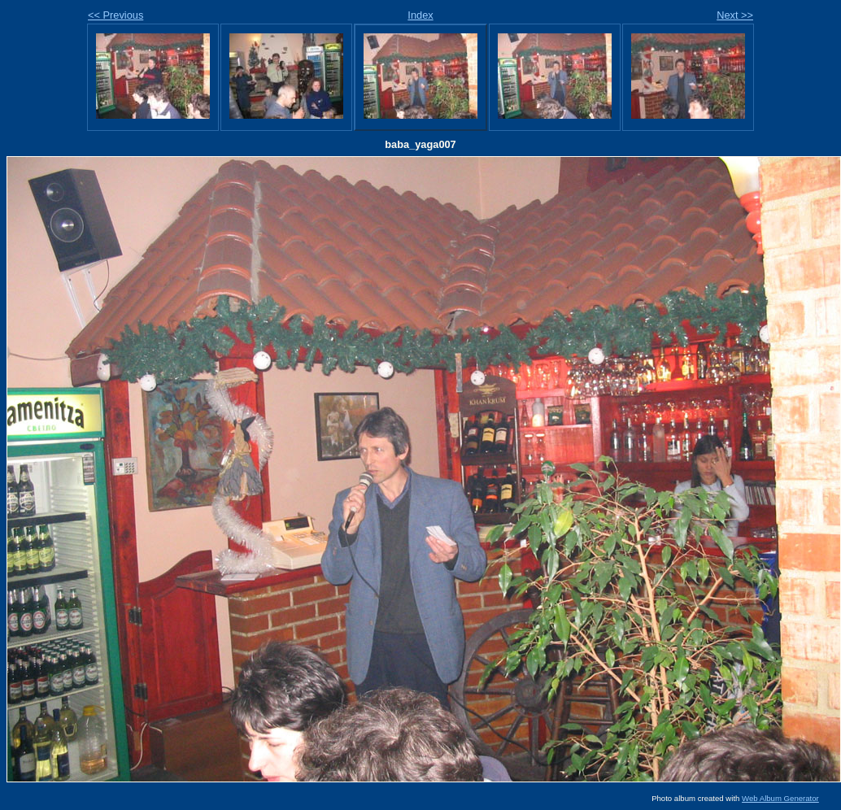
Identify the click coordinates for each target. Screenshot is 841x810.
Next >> (735, 15)
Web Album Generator (780, 798)
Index (420, 15)
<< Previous (115, 15)
